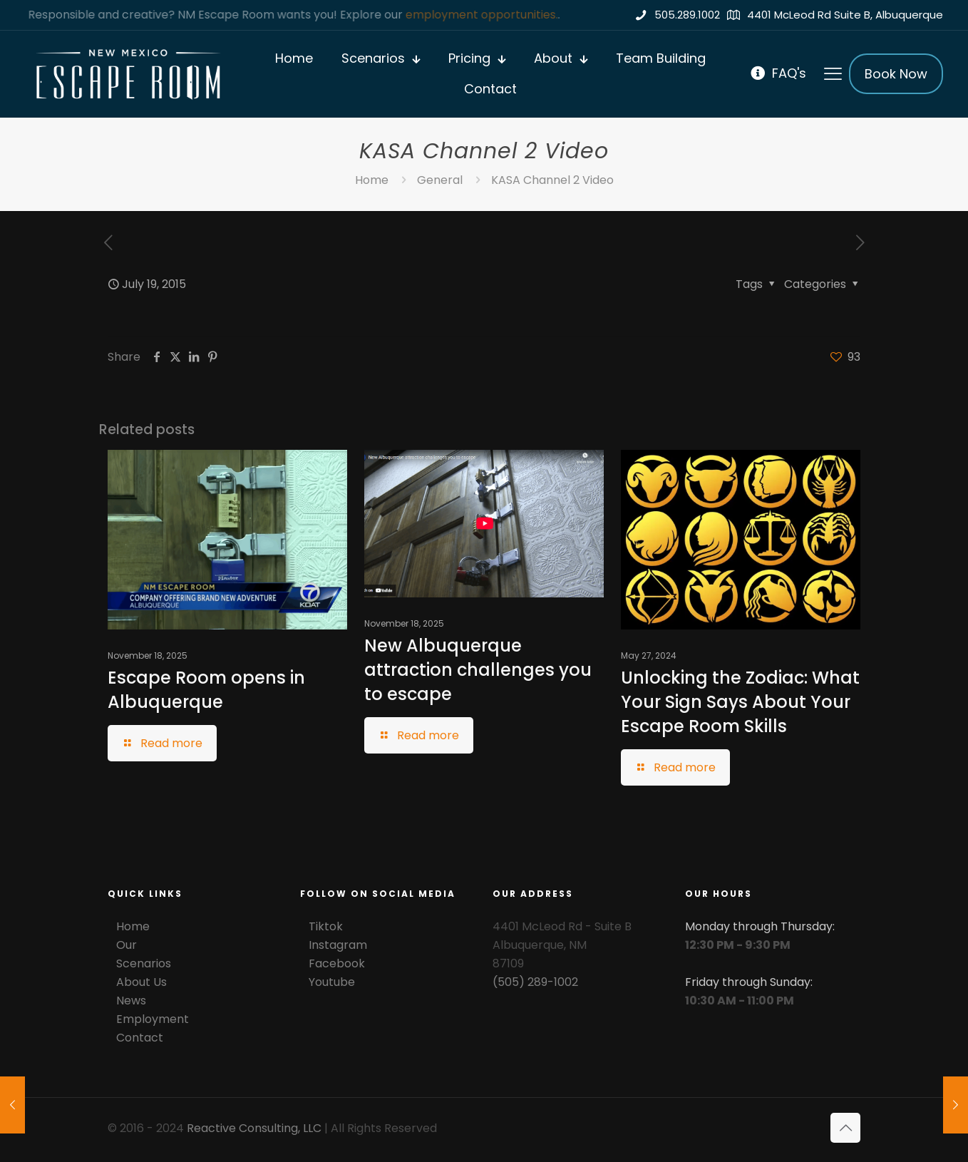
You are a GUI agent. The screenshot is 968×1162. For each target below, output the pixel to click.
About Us (141, 982)
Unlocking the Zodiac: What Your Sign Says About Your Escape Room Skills (740, 702)
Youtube (332, 982)
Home (371, 180)
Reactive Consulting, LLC (254, 1128)
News (131, 1000)
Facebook (337, 963)
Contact (139, 1037)
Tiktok (326, 926)
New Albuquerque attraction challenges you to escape (478, 670)
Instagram (338, 945)
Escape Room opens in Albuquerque (206, 690)
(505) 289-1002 (535, 982)
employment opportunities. (483, 14)
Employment (152, 1019)
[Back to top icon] (845, 1128)
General (440, 180)
